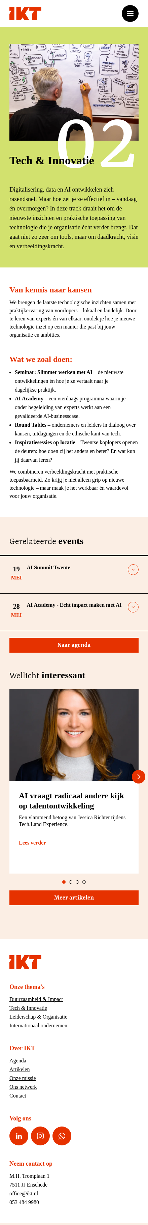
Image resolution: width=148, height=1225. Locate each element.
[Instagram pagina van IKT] (40, 1136)
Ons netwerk (23, 1087)
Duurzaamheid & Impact (36, 999)
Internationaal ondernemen (38, 1025)
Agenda (17, 1060)
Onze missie (22, 1078)
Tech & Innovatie (28, 1008)
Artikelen (19, 1069)
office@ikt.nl (23, 1193)
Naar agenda (95, 645)
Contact (17, 1096)
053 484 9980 (24, 1202)
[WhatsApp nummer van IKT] (61, 1136)
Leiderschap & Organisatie (38, 1017)
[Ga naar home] (25, 13)
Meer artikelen (93, 897)
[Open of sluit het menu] (130, 13)
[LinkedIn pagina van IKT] (18, 1136)
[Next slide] (138, 777)
